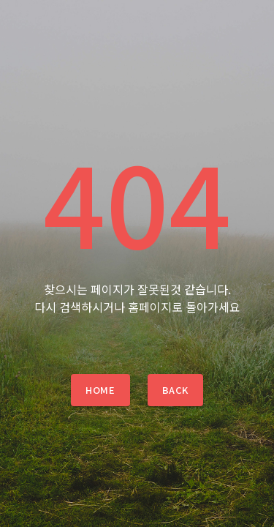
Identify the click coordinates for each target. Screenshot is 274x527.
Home (100, 390)
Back (175, 390)
